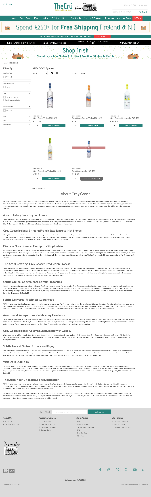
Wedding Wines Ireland (85, 427)
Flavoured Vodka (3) (12, 97)
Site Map (80, 436)
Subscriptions (45, 421)
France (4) (9, 87)
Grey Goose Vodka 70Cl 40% (45, 118)
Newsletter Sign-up (47, 424)
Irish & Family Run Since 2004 (57, 43)
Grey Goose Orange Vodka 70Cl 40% (87, 118)
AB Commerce (143, 485)
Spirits (55, 18)
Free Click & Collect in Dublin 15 (93, 42)
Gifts (64, 18)
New (13, 18)
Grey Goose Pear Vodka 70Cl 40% (47, 171)
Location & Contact (11, 424)
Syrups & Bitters (92, 18)
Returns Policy (45, 430)
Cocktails (76, 18)
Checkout (143, 5)
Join (10, 4)
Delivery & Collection (47, 427)
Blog (78, 421)
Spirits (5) (9, 77)
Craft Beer (25, 18)
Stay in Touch (45, 412)
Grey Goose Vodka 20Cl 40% (83, 171)
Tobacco (109, 18)
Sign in (5, 4)
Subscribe (99, 412)
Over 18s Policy (118, 424)
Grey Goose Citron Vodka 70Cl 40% (124, 118)
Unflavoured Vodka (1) (13, 100)
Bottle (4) (9, 110)
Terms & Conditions (120, 421)
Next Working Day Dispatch (21, 43)
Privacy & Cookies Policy (121, 427)
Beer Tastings (81, 433)
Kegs (37, 18)
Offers (137, 18)
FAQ (78, 430)
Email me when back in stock (91, 178)
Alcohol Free (124, 18)
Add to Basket (53, 125)
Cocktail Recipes (82, 424)
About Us (7, 421)
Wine (45, 18)
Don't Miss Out (102, 36)
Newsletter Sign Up (129, 43)
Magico (127, 485)
